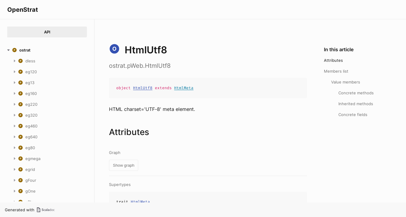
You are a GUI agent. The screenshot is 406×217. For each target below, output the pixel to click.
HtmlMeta (183, 87)
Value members (345, 82)
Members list (336, 71)
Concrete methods (356, 92)
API (47, 32)
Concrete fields (352, 114)
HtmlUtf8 (142, 87)
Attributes (333, 60)
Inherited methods (355, 103)
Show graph (123, 165)
